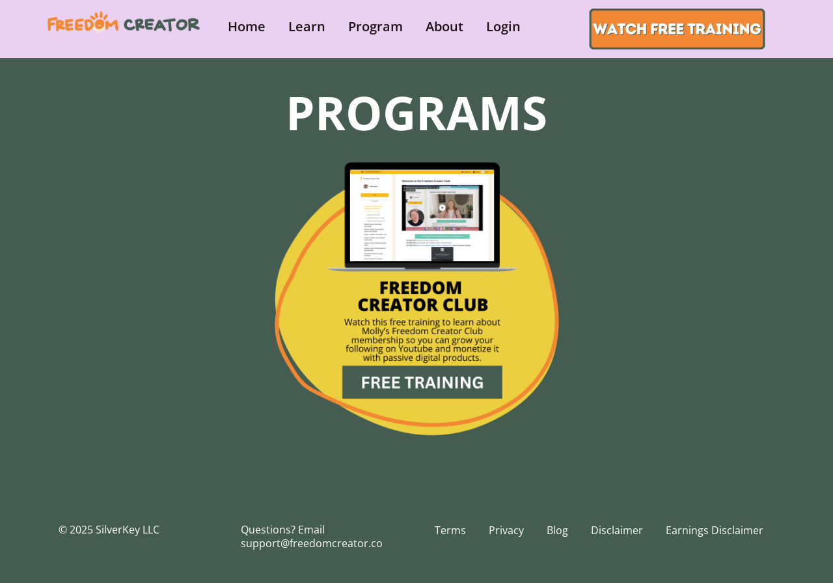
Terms (450, 530)
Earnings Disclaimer (714, 530)
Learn (306, 26)
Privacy (506, 530)
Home (247, 26)
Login (503, 26)
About (444, 26)
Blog (557, 530)
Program (375, 26)
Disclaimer (617, 530)
